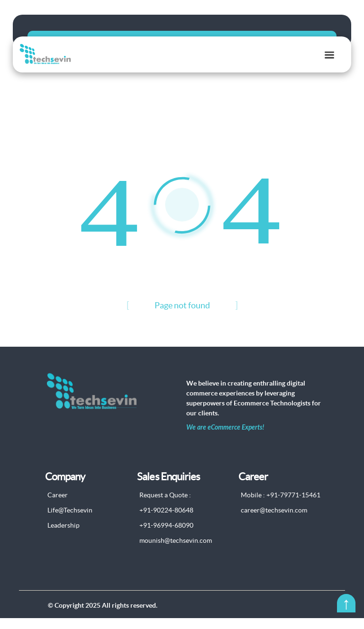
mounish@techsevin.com (175, 552)
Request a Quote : (165, 506)
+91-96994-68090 (166, 536)
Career (57, 506)
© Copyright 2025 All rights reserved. (102, 616)
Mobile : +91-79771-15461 (280, 506)
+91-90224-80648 (166, 521)
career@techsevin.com (274, 521)
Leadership (63, 536)
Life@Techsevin (69, 521)
